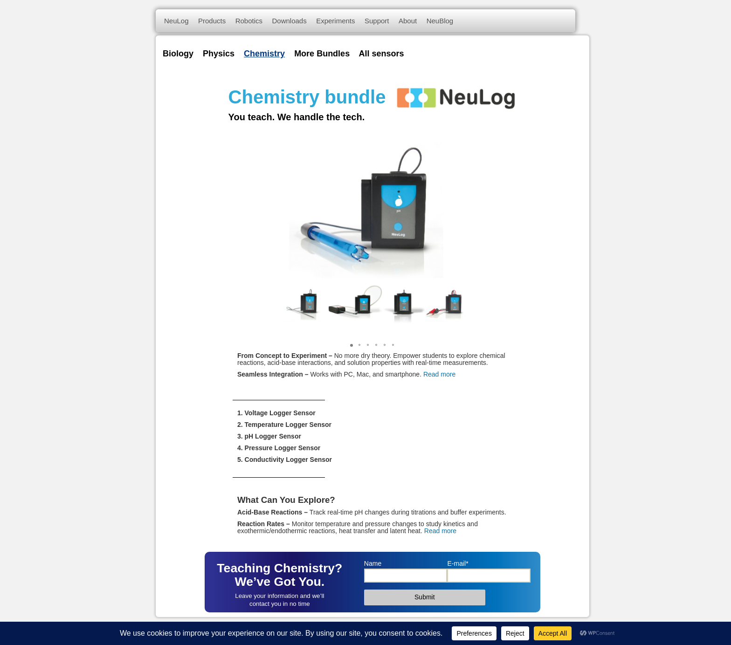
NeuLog (176, 21)
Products (212, 21)
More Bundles (322, 53)
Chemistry (264, 53)
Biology (178, 53)
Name (372, 563)
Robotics (248, 21)
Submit (424, 597)
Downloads (289, 21)
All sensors (381, 53)
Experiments (335, 21)
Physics (218, 53)
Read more (439, 374)
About (408, 21)
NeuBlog (440, 21)
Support (377, 21)
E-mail (457, 563)
